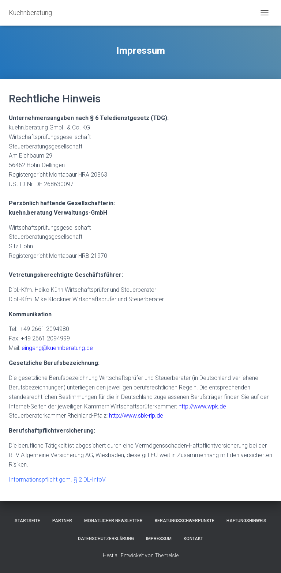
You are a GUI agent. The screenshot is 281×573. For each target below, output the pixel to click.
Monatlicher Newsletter (113, 520)
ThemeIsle (167, 555)
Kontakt (193, 538)
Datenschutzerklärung (106, 538)
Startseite (27, 520)
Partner (62, 520)
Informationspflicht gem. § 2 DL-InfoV (57, 479)
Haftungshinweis (246, 520)
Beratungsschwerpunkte (184, 520)
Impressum (159, 538)
